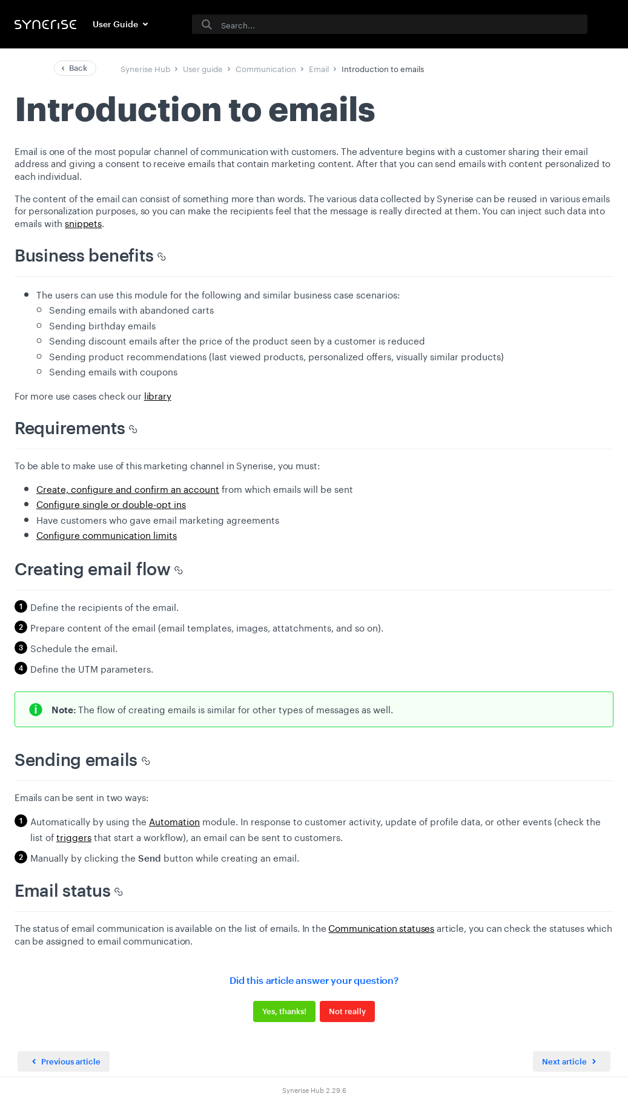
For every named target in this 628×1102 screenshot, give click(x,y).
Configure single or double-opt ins (111, 503)
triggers (73, 836)
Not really (347, 1011)
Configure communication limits (106, 534)
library (157, 395)
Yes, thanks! (284, 1011)
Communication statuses (381, 927)
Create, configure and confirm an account (127, 488)
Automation (174, 820)
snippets (83, 222)
